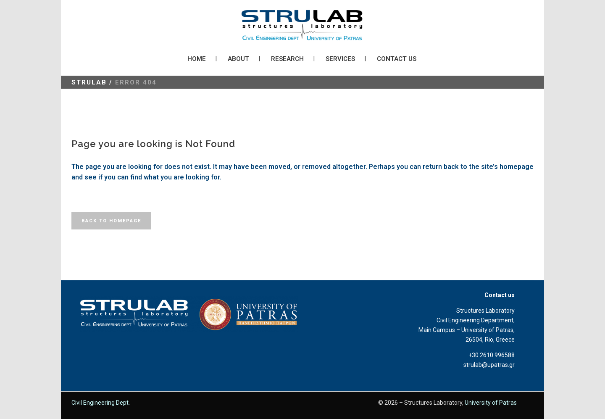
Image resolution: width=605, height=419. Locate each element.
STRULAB (89, 82)
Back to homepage (111, 221)
